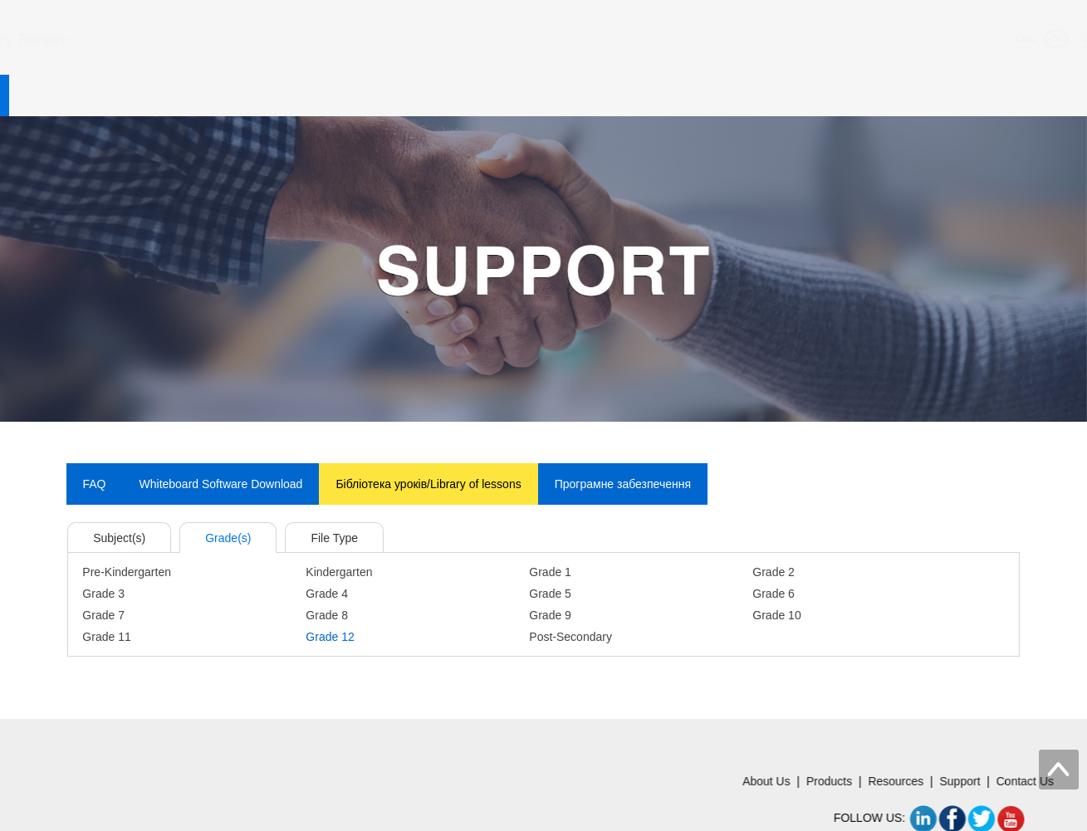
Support (592, 95)
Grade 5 (550, 593)
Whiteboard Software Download (221, 484)
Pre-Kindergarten (126, 572)
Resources (470, 95)
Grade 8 (327, 615)
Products (347, 95)
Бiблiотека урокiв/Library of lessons (428, 484)
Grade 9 (550, 615)
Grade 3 (103, 593)
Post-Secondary (570, 636)
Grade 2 (773, 572)
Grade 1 (550, 572)
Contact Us (714, 95)
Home (115, 95)
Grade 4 (327, 593)
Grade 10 (776, 615)
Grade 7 (103, 615)
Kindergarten (339, 572)
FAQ (94, 484)
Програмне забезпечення (623, 484)
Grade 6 (773, 593)
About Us (226, 95)
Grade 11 (106, 636)
